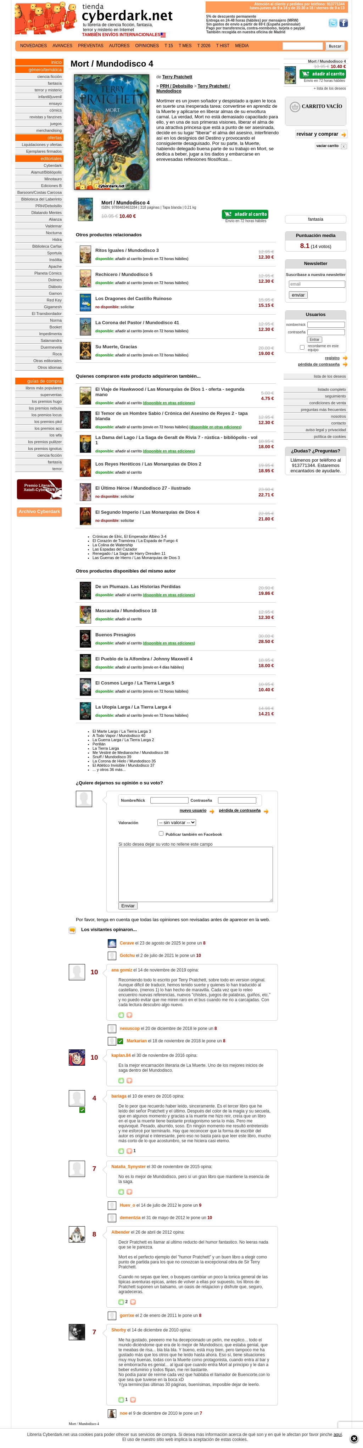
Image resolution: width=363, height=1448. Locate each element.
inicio (56, 62)
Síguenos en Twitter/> (333, 22)
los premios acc (48, 428)
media (241, 45)
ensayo (55, 103)
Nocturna (54, 233)
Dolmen (55, 280)
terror (57, 469)
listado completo (332, 389)
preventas (91, 45)
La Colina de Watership (113, 545)
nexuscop (130, 1028)
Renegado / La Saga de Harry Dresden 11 (129, 553)
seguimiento (335, 396)
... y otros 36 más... (109, 769)
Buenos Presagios (115, 634)
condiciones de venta (327, 403)
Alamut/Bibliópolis (46, 172)
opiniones (147, 45)
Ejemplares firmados (44, 151)
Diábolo (55, 286)
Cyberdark (53, 165)
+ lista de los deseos (330, 88)
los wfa (56, 435)
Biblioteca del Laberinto (41, 199)
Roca (57, 354)
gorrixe (127, 1315)
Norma (56, 320)
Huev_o (127, 1205)
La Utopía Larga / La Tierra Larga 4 (133, 707)
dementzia (130, 1217)
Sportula (54, 253)
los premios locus (47, 415)
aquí (338, 1434)
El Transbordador (47, 313)
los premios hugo (47, 401)
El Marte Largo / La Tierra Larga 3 (122, 731)
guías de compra (44, 381)
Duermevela (51, 347)
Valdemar (53, 226)
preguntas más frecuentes (323, 409)
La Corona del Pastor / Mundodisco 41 (137, 322)
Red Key (54, 300)
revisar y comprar (321, 134)
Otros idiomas (50, 367)
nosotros (338, 416)
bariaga (119, 1096)
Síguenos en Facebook (343, 22)
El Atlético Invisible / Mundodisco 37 (124, 765)
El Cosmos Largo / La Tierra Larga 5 (134, 683)
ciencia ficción (50, 76)
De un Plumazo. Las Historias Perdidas (138, 586)
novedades (33, 45)
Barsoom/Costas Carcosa (39, 192)
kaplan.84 (121, 1055)
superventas (51, 395)
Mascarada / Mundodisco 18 (126, 610)
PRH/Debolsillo (48, 206)
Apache (55, 266)
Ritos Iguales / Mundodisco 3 (127, 250)
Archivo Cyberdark (39, 511)
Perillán (99, 744)
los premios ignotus (45, 448)
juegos (56, 124)
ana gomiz (121, 970)
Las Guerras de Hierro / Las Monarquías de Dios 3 (136, 558)
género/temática (45, 69)
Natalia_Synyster (128, 1166)
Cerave (127, 943)
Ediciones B (51, 186)
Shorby (118, 1330)
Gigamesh (53, 307)
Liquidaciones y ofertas (42, 144)
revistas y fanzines (46, 117)
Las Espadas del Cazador (115, 549)
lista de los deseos (330, 376)
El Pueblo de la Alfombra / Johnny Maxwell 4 (143, 658)
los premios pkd (48, 421)
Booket (56, 327)
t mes (185, 45)
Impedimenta (50, 334)
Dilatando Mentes (46, 212)
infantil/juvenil (50, 97)
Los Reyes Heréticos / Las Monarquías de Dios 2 (148, 464)
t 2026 (203, 45)
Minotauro (53, 179)
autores (119, 45)
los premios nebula (45, 408)
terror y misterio (48, 90)
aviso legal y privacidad (326, 430)
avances (62, 45)
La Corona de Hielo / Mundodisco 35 (124, 761)
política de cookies (330, 436)
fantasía (55, 83)
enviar (298, 295)
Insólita (55, 260)
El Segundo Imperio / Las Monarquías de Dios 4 (147, 512)
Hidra (57, 239)
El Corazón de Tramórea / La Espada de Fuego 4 (135, 541)
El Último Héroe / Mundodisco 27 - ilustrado (143, 488)
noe (123, 1413)
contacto (338, 423)
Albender (120, 1232)
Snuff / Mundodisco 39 (112, 757)
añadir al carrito (118, 259)
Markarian (137, 1040)
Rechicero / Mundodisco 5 (123, 274)
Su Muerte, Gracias (116, 346)
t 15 (168, 45)
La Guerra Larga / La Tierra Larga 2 (123, 740)
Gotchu (127, 955)
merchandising (49, 130)
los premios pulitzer (45, 442)
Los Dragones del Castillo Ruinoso (133, 298)
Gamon (55, 293)
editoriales (51, 158)
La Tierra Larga (106, 748)
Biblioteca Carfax (47, 246)
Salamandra (51, 340)
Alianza (55, 219)
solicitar (114, 307)
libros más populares (44, 388)
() (169, 403)
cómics (56, 110)
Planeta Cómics (48, 273)
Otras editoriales (47, 361)
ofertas (55, 137)
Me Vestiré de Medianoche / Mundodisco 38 (130, 752)
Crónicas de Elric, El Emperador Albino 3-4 (129, 536)
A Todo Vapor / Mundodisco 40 (119, 735)
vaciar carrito (331, 146)
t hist (223, 45)
